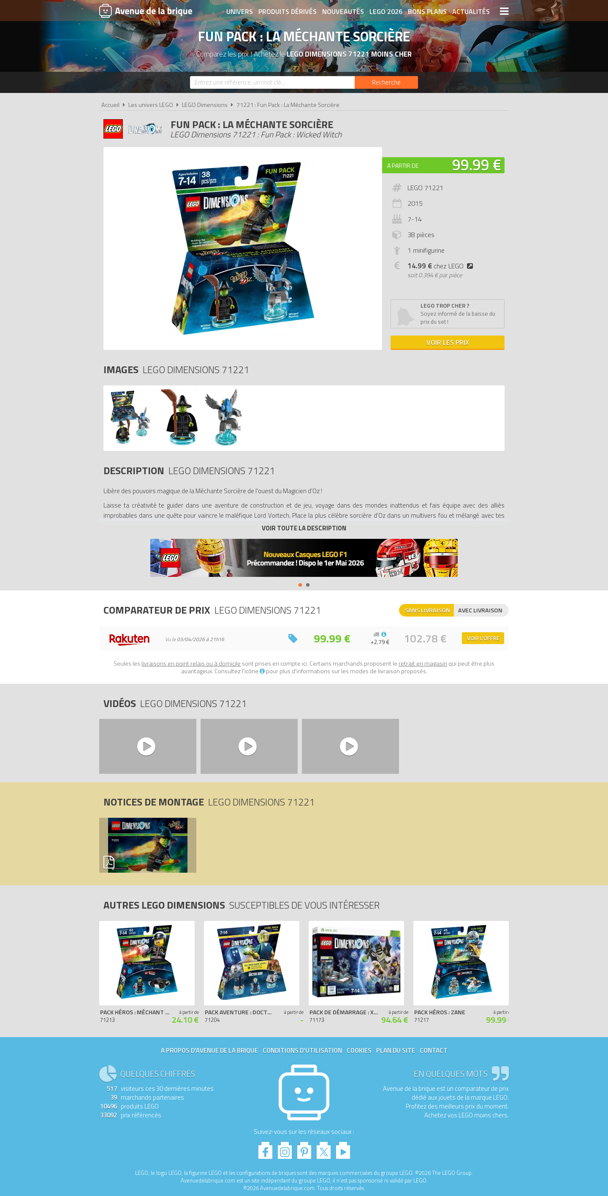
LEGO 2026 (385, 11)
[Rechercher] (386, 82)
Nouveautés (343, 11)
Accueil (110, 104)
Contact (434, 1050)
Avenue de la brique (145, 10)
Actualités (471, 11)
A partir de (402, 165)
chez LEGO (441, 266)
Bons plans (427, 11)
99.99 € (476, 164)
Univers (239, 11)
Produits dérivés (287, 11)
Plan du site (395, 1050)
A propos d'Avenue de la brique (209, 1050)
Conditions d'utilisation (302, 1050)
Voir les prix (447, 342)
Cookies (359, 1050)
